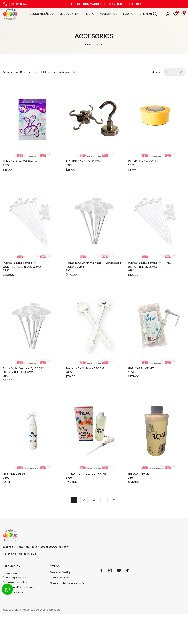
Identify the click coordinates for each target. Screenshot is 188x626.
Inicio (88, 44)
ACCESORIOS (108, 15)
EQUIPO (128, 15)
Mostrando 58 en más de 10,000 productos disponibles (40, 72)
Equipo (99, 44)
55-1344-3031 (28, 563)
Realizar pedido (59, 588)
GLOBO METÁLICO (41, 15)
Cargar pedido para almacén (67, 593)
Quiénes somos (12, 583)
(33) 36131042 (18, 4)
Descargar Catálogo (62, 582)
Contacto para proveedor (18, 588)
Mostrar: (156, 72)
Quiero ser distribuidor (16, 593)
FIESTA (89, 15)
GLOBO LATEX (69, 15)
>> (116, 509)
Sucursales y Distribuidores (19, 599)
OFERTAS (145, 15)
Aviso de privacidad (14, 604)
